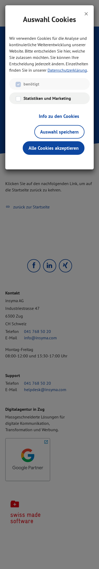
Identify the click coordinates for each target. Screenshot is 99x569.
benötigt (31, 84)
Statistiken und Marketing (47, 98)
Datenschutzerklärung (67, 70)
